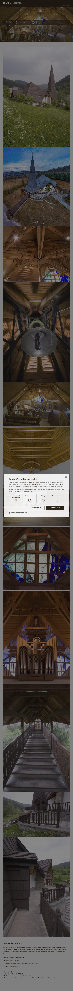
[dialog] (36, 495)
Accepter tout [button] (54, 508)
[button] (18, 513)
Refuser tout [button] (36, 508)
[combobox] (66, 477)
